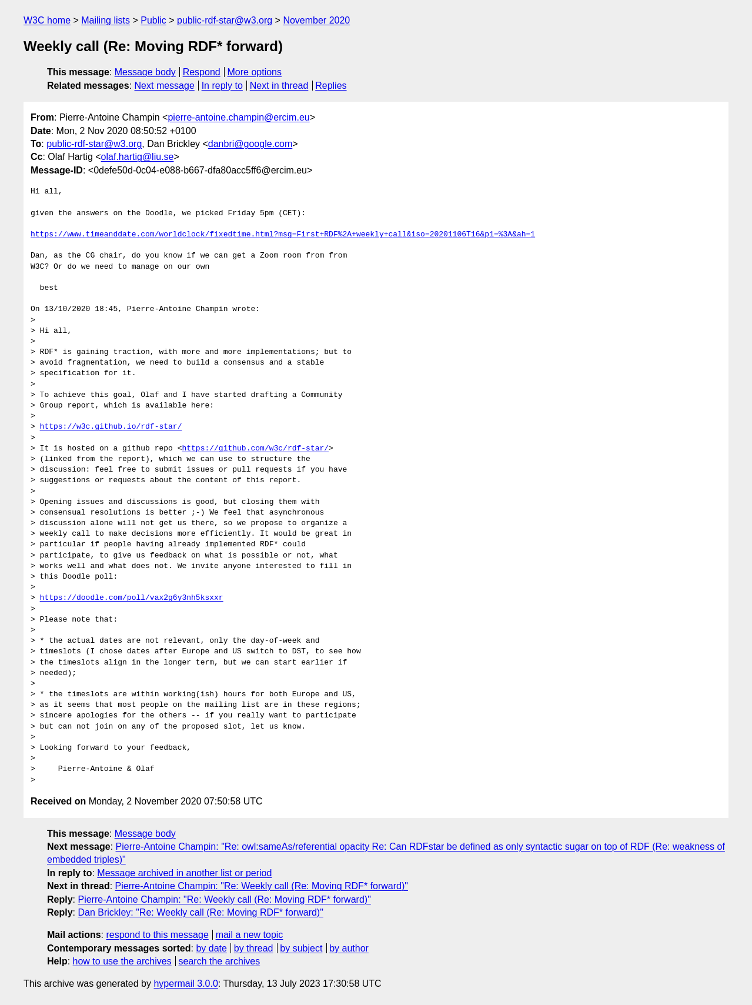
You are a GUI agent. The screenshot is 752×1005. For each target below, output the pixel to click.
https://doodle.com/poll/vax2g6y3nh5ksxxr (131, 598)
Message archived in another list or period (184, 873)
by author (349, 948)
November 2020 (316, 20)
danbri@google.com (250, 144)
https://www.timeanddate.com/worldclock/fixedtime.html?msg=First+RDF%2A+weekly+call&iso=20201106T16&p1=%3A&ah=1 (283, 234)
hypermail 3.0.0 (185, 984)
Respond (201, 72)
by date (211, 948)
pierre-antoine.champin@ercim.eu (238, 117)
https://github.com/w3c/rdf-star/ (255, 448)
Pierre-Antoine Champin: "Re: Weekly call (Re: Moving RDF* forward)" (261, 886)
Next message (165, 86)
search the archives (219, 961)
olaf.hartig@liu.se (137, 157)
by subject (301, 948)
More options (255, 72)
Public (153, 20)
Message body (145, 72)
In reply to (222, 86)
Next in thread (279, 86)
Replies (330, 86)
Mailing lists (105, 20)
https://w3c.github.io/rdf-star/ (111, 427)
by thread (253, 948)
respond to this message (157, 935)
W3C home (47, 20)
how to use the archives (122, 961)
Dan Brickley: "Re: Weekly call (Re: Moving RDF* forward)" (200, 912)
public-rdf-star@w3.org (224, 20)
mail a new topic (249, 935)
